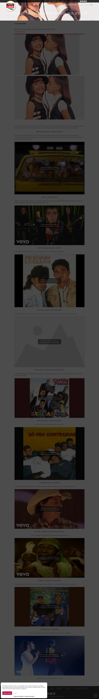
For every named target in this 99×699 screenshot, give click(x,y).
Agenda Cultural (72, 4)
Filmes (49, 4)
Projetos (67, 1)
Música (40, 4)
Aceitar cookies (7, 693)
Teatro (45, 4)
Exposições (54, 4)
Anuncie (62, 1)
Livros (65, 4)
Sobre (59, 1)
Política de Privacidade (19, 696)
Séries (59, 4)
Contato (75, 1)
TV (62, 4)
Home (50, 1)
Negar (15, 693)
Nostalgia (87, 4)
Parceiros (71, 1)
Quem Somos (54, 1)
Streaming (81, 4)
